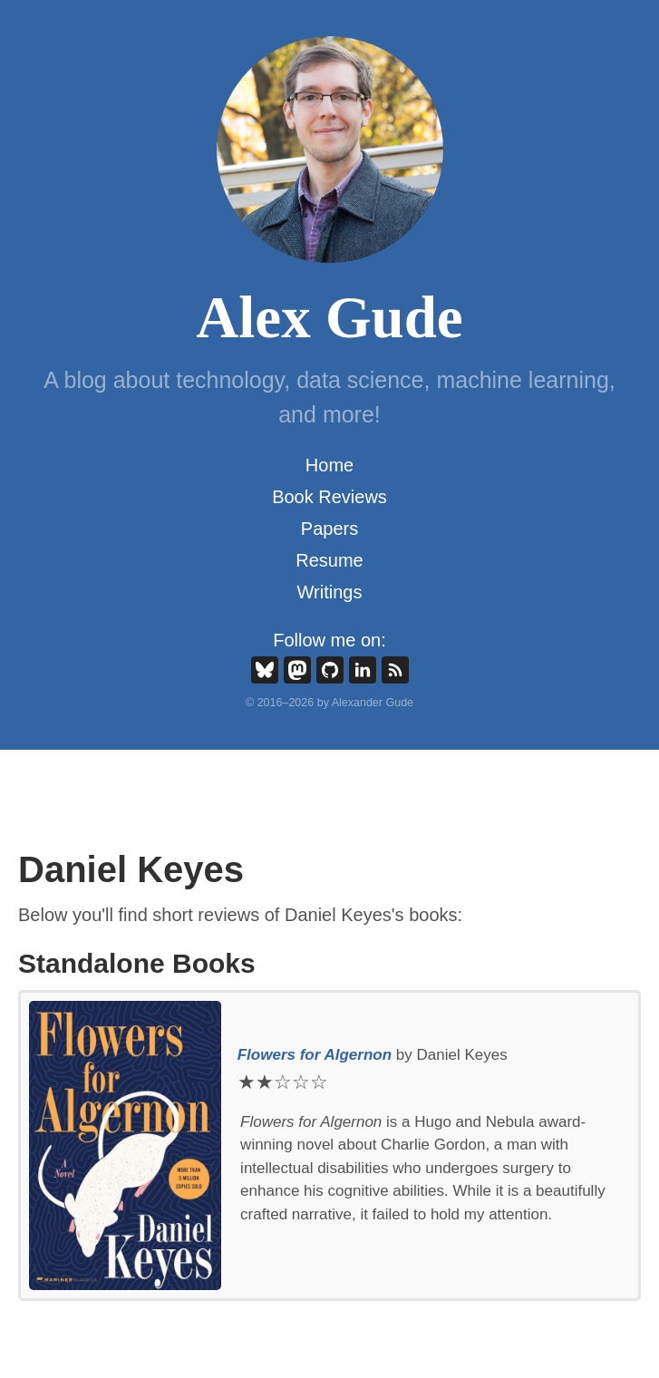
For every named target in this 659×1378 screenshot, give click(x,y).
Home (329, 465)
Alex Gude (329, 317)
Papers (329, 529)
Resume (329, 560)
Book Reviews (329, 497)
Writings (330, 592)
